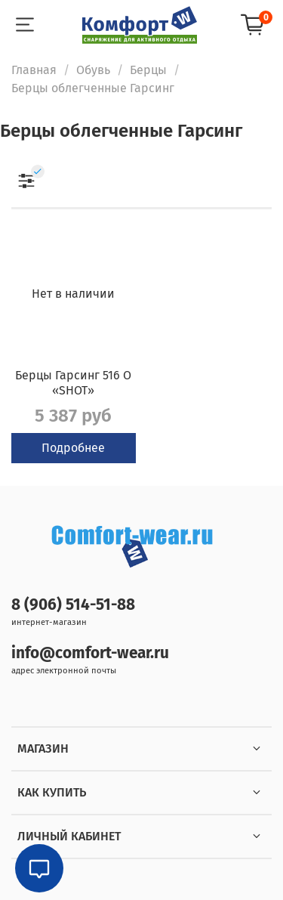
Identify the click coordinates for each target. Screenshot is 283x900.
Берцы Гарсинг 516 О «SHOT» (73, 382)
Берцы (148, 70)
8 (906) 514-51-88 (73, 604)
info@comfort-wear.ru (90, 653)
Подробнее (73, 448)
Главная (34, 70)
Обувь (93, 70)
